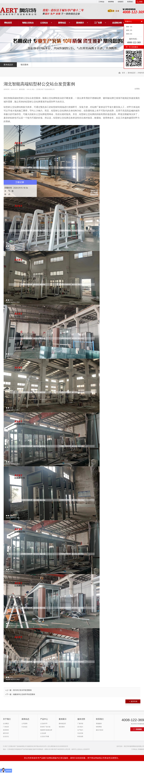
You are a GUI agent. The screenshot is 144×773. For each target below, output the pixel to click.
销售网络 (111, 2)
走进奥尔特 (117, 23)
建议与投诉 (99, 730)
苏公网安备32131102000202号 (58, 746)
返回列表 (133, 701)
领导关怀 (6, 733)
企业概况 (6, 723)
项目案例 (24, 65)
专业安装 (80, 733)
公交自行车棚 (44, 736)
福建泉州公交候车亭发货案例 (24, 694)
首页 (123, 73)
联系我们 (130, 2)
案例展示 (80, 23)
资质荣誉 (6, 730)
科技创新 (80, 736)
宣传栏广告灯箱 (45, 727)
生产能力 (80, 730)
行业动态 (24, 727)
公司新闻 (24, 723)
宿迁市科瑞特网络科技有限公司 (134, 746)
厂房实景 (6, 727)
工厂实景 (98, 23)
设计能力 (80, 727)
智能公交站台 (28, 23)
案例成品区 (8, 65)
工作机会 (101, 2)
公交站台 (44, 23)
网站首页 (8, 23)
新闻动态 (62, 23)
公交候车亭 (43, 723)
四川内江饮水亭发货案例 (22, 690)
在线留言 (120, 2)
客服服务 (99, 723)
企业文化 (6, 736)
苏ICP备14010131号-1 (40, 746)
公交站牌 (43, 733)
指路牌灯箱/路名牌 (46, 730)
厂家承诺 (80, 723)
